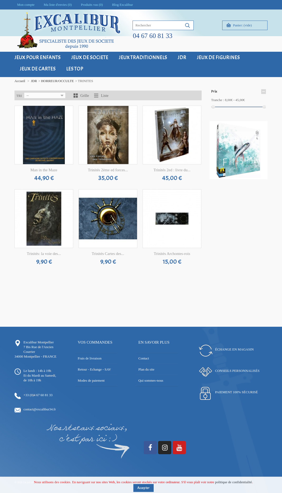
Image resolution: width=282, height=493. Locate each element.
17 (240, 182)
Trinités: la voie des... (44, 254)
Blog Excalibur (122, 5)
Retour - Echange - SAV (94, 369)
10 (248, 177)
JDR (34, 81)
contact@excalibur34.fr (39, 409)
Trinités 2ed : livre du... (172, 170)
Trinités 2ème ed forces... (108, 170)
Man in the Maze (43, 170)
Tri (19, 96)
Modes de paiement (91, 380)
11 (252, 177)
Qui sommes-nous (150, 380)
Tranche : (217, 100)
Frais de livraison (89, 358)
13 (260, 177)
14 (264, 177)
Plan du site (146, 369)
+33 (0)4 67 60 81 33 (37, 395)
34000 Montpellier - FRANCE (35, 356)
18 (244, 182)
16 (236, 182)
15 (232, 182)
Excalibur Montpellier (38, 342)
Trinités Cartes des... (108, 254)
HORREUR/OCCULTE (57, 81)
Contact (143, 358)
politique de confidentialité (233, 484)
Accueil (19, 81)
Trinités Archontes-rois (172, 254)
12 (256, 177)
